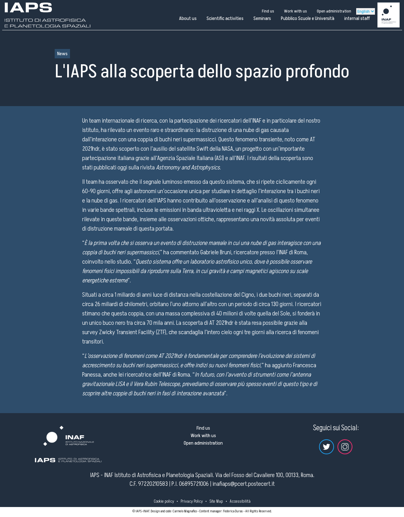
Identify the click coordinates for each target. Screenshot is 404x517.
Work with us (295, 11)
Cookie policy (164, 501)
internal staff (357, 18)
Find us (268, 11)
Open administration (334, 11)
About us (188, 18)
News (62, 53)
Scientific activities (225, 18)
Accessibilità (240, 501)
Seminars (262, 18)
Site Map (216, 501)
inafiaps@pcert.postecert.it (243, 484)
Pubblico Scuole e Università (307, 18)
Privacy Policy (192, 501)
